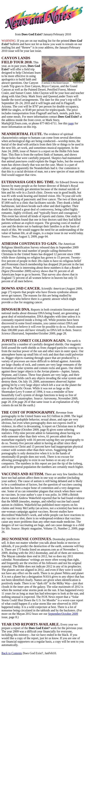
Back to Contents (11, 653)
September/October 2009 (63, 613)
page (71, 123)
